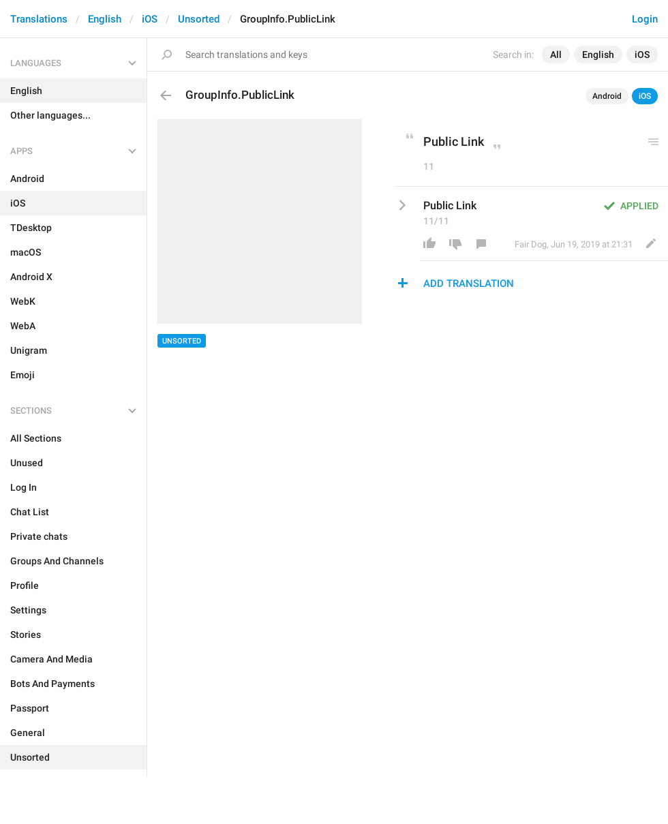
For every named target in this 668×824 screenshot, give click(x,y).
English (104, 19)
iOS (149, 19)
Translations (38, 19)
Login (645, 19)
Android (607, 96)
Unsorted (198, 19)
